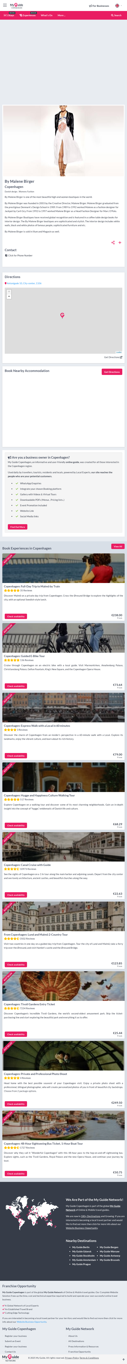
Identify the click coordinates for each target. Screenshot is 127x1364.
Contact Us (10, 1323)
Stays (9, 15)
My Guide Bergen (109, 1218)
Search (116, 15)
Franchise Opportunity (79, 1323)
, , (23, 283)
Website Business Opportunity (82, 1199)
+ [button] (9, 292)
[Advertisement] (63, 66)
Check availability (16, 613)
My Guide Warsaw (109, 1222)
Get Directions (113, 357)
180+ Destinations (90, 1187)
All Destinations (76, 1312)
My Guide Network (53, 1263)
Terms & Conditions (89, 1329)
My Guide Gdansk (81, 1222)
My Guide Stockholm (83, 1226)
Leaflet (118, 352)
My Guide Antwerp (110, 1226)
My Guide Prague (81, 1235)
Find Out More (17, 527)
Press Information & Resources (83, 1317)
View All (118, 546)
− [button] (9, 296)
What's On (46, 15)
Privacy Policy (72, 1329)
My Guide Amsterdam (84, 1231)
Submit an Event (13, 1312)
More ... (61, 15)
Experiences (27, 15)
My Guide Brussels (110, 1231)
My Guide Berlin (81, 1218)
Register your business (16, 1307)
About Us (72, 1307)
